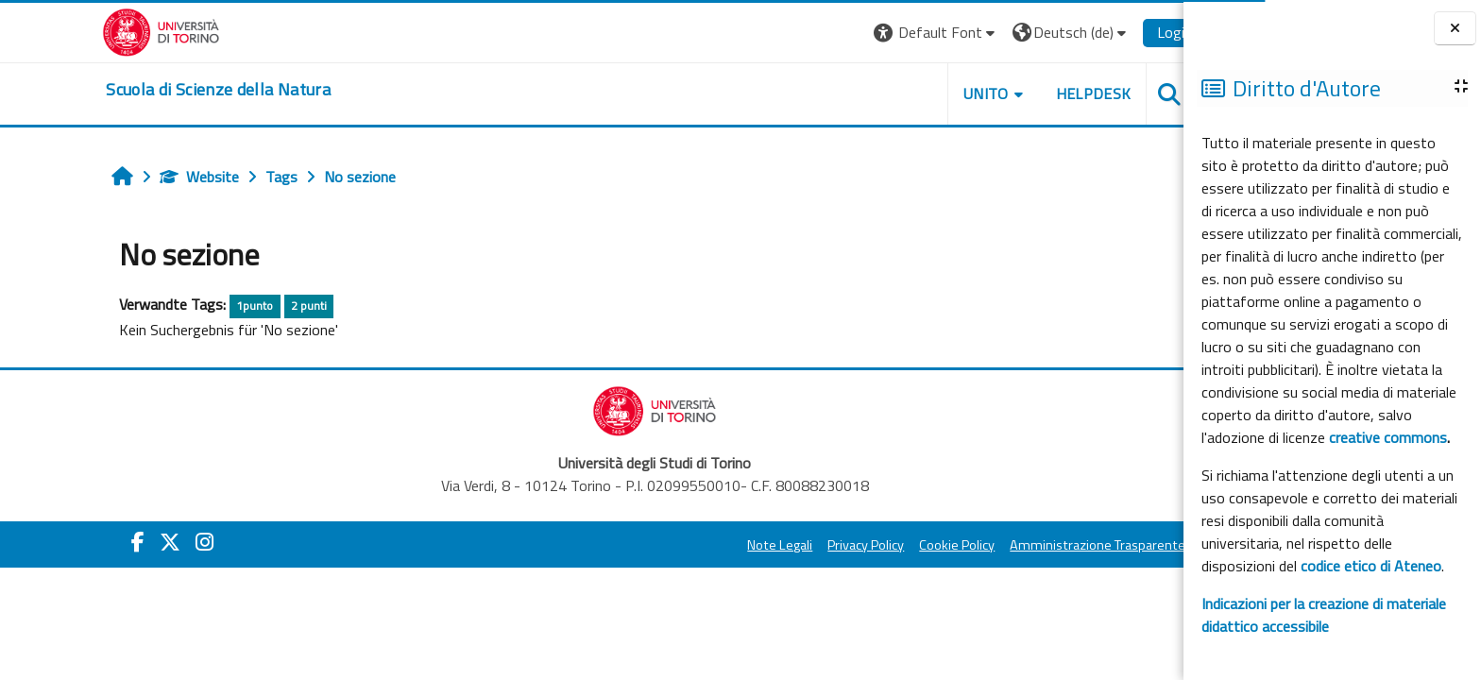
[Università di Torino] (99, 30)
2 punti (246, 305)
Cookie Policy (894, 545)
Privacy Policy (803, 545)
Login (1112, 32)
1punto (192, 305)
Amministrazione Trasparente (1035, 545)
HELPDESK (1030, 93)
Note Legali (717, 545)
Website (137, 176)
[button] (873, 32)
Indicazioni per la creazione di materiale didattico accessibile (1323, 615)
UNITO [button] (922, 93)
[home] (155, 89)
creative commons (1388, 437)
